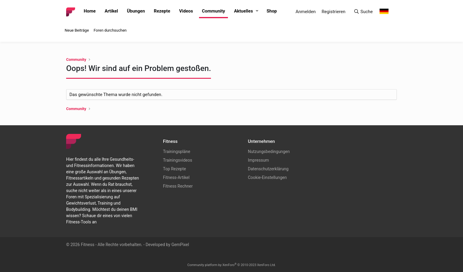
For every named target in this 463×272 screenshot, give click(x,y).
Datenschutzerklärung (268, 168)
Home (90, 11)
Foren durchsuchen (110, 30)
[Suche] (363, 12)
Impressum (258, 160)
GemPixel (180, 244)
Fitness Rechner (178, 186)
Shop (272, 11)
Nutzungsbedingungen (269, 151)
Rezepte (162, 11)
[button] (257, 11)
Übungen (136, 11)
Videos (186, 11)
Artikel (111, 11)
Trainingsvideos (177, 160)
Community (213, 11)
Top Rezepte (174, 168)
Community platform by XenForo (231, 265)
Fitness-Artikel (176, 177)
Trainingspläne (176, 151)
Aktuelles (243, 11)
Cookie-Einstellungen (267, 177)
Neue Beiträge (77, 30)
